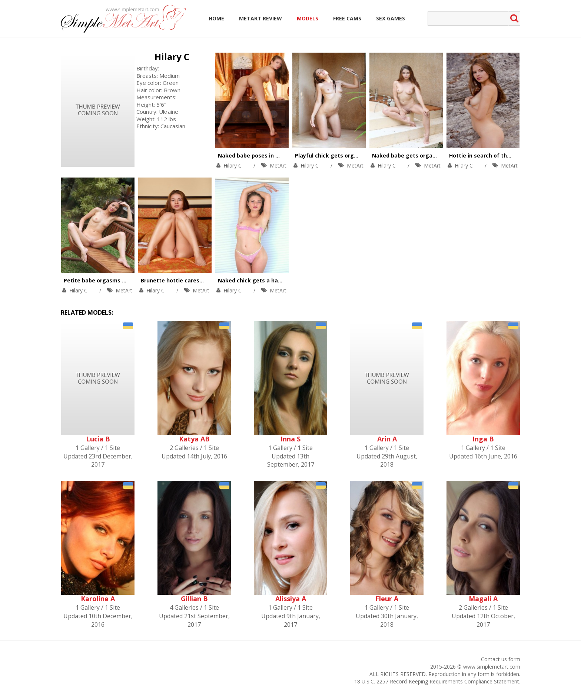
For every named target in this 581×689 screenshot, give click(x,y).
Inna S (290, 438)
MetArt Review (260, 18)
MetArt (278, 165)
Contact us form (500, 659)
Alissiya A (290, 598)
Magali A (483, 598)
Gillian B (194, 598)
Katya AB (194, 438)
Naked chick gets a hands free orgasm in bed (279, 280)
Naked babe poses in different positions (271, 155)
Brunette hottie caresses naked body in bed (200, 280)
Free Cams (347, 18)
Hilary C (172, 56)
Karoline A (98, 598)
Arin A (387, 438)
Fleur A (386, 598)
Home (216, 18)
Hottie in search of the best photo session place (514, 155)
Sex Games (390, 18)
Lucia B (98, 438)
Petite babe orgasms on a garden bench (118, 280)
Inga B (483, 438)
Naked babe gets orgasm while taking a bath (433, 155)
